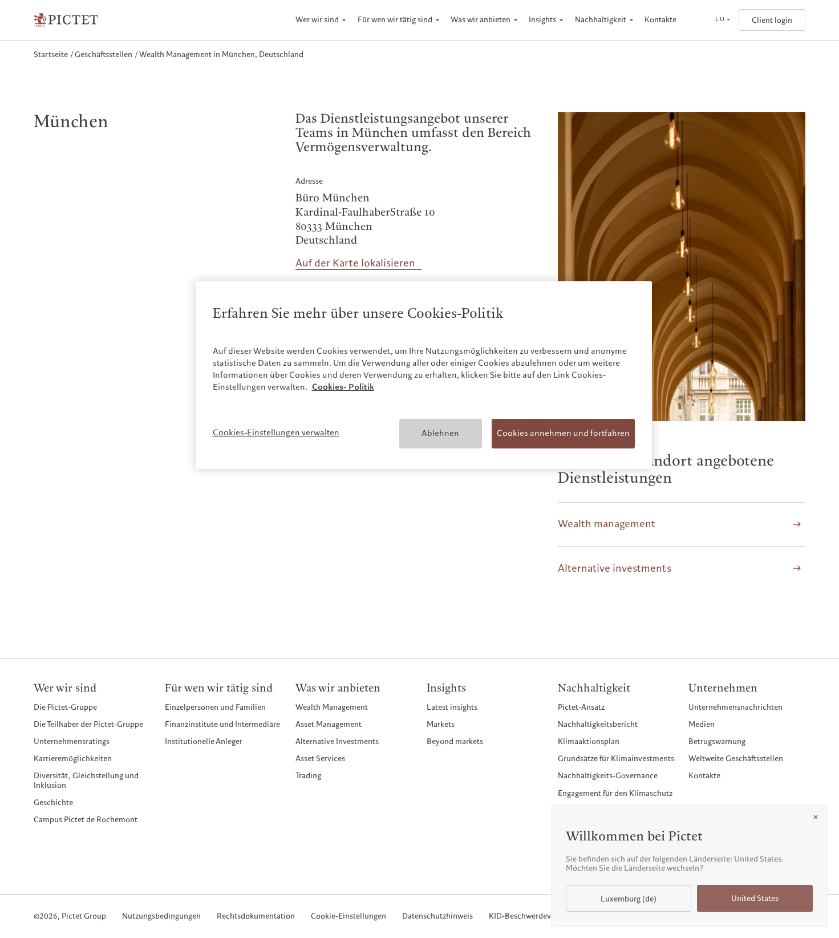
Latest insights (452, 707)
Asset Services (320, 758)
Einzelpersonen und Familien (215, 707)
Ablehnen (440, 433)
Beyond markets (455, 741)
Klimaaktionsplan (588, 741)
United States (755, 898)
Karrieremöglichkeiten (73, 758)
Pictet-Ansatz (581, 707)
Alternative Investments (337, 741)
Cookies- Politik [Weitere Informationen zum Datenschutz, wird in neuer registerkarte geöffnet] (343, 387)
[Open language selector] (722, 20)
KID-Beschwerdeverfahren (534, 916)
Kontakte (660, 19)
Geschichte (53, 802)
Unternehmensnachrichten (735, 707)
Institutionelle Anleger (203, 741)
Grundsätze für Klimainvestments (616, 758)
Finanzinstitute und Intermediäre (222, 724)
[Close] (815, 817)
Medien (701, 724)
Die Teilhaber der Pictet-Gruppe (88, 724)
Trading (308, 775)
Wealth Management (331, 707)
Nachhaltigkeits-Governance (608, 775)
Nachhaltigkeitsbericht (598, 724)
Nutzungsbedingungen (161, 916)
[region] (424, 375)
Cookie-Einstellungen (348, 916)
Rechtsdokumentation (256, 916)
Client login (772, 20)
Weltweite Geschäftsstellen (735, 758)
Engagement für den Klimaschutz (615, 793)
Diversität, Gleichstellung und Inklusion (86, 780)
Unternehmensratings (72, 741)
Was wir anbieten (480, 19)
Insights (542, 19)
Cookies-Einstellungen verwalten (276, 432)
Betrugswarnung (716, 741)
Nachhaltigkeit (600, 19)
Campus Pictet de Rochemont (85, 819)
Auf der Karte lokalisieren (355, 263)
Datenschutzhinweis (437, 916)
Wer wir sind (317, 19)
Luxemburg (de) (628, 898)
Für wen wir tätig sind (395, 19)
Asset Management (328, 724)
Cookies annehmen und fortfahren (563, 433)
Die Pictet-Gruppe (65, 707)
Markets (441, 724)
